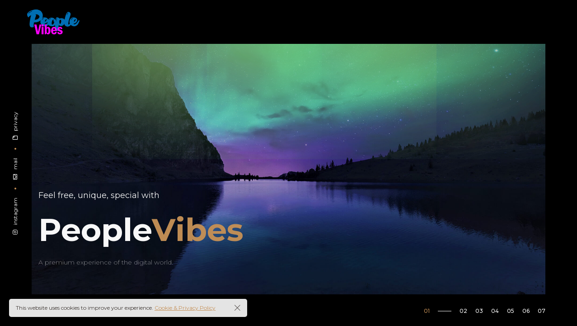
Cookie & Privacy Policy (185, 307)
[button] (442, 311)
